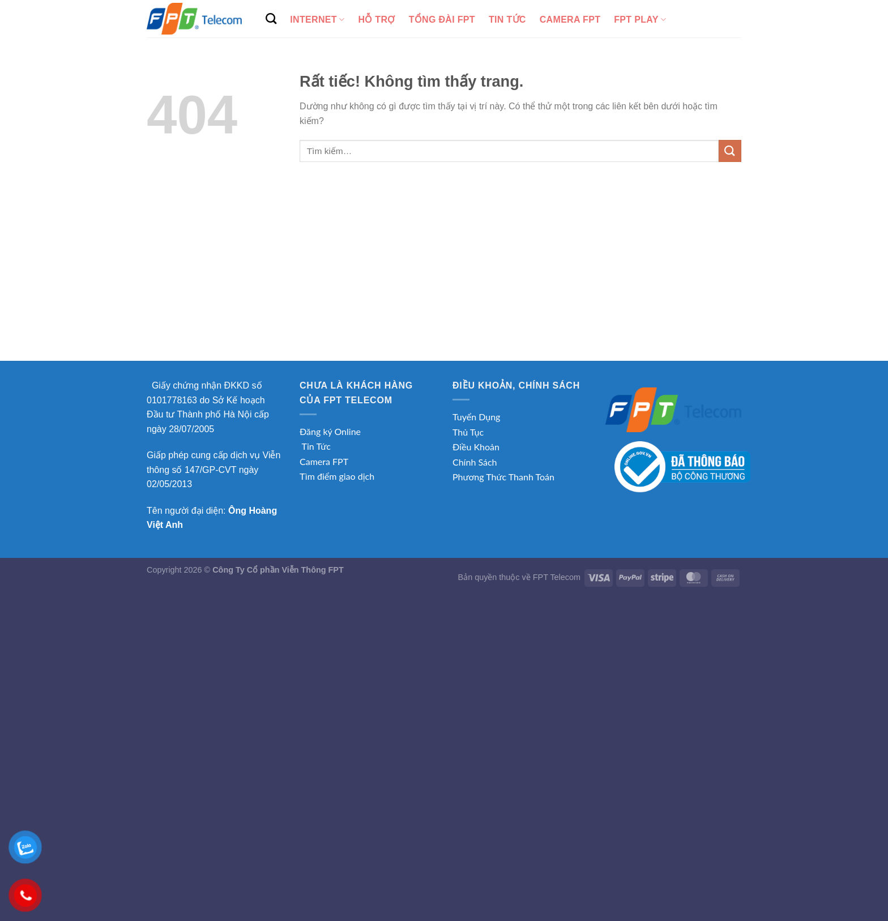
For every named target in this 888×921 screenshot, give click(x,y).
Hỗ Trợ (376, 19)
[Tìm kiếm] (271, 18)
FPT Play (640, 19)
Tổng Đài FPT (442, 19)
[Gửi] (730, 151)
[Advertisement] (444, 276)
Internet (317, 19)
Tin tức (507, 19)
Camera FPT (570, 19)
